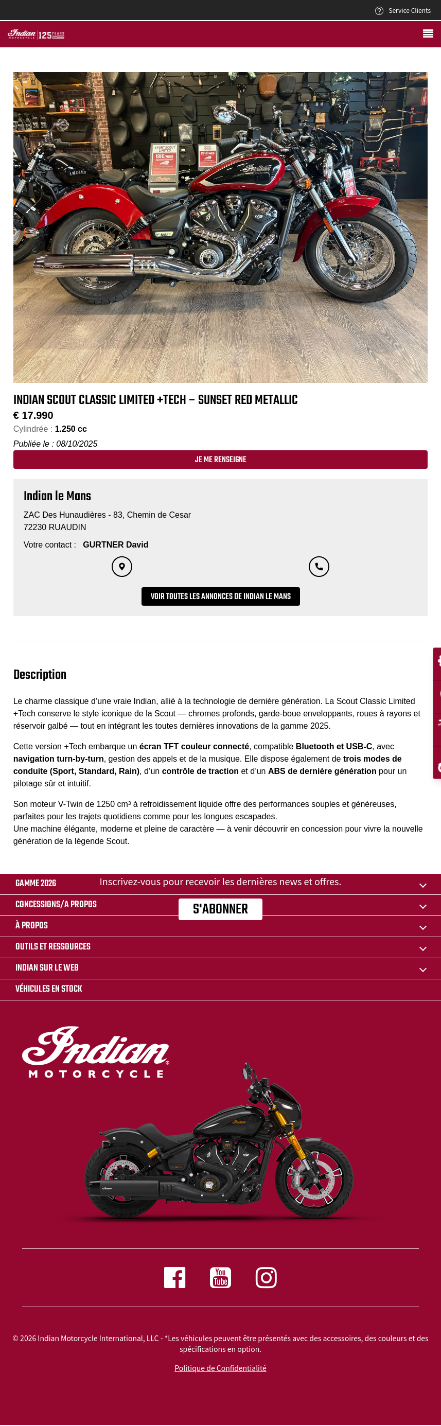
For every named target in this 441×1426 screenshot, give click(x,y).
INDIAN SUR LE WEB (47, 968)
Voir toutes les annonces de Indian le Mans (221, 597)
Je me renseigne (220, 460)
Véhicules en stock (48, 989)
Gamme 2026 (35, 883)
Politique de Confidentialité (220, 1368)
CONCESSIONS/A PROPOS (56, 904)
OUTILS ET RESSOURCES (53, 947)
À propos (31, 926)
